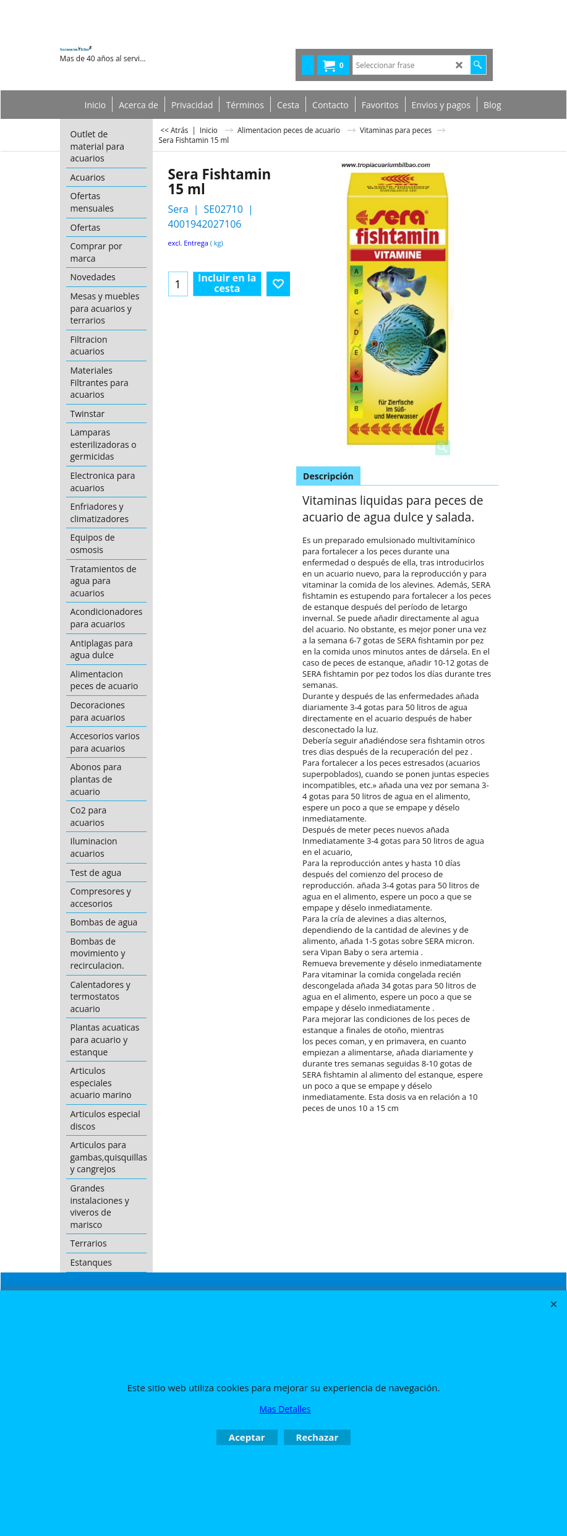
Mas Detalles (284, 1409)
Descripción (328, 476)
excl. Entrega (188, 242)
